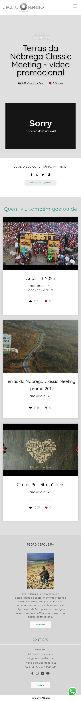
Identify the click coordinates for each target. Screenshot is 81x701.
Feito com (40, 698)
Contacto (40, 685)
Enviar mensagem (42, 654)
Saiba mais (40, 624)
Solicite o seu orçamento (40, 182)
